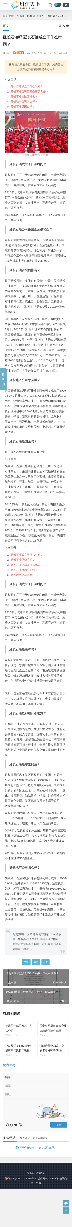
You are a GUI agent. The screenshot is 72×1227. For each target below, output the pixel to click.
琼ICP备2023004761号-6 (20, 1216)
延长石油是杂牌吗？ (23, 559)
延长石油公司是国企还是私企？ (29, 91)
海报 (36, 962)
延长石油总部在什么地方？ (27, 565)
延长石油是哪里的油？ (24, 570)
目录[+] (3, 379)
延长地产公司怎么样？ (24, 101)
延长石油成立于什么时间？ (27, 86)
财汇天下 (13, 52)
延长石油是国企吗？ (23, 106)
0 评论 (51, 52)
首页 (22, 16)
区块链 (31, 16)
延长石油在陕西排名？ (24, 96)
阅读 (26, 962)
